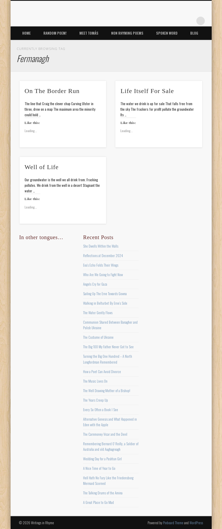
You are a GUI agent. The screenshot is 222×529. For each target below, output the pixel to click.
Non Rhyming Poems (127, 33)
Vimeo (179, 21)
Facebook (146, 21)
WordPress (196, 522)
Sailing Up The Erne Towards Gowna (105, 293)
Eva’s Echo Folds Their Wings (100, 265)
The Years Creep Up (95, 400)
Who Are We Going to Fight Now (103, 274)
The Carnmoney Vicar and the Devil (105, 434)
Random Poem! (55, 33)
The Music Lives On (95, 381)
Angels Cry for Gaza (95, 284)
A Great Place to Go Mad (98, 502)
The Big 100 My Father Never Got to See (108, 346)
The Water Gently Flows (97, 312)
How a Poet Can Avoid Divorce (102, 371)
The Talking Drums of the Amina (103, 492)
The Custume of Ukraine (98, 337)
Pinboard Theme (173, 522)
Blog (194, 33)
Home (26, 33)
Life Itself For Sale (147, 90)
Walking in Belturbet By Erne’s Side (105, 303)
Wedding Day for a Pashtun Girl (102, 458)
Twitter (157, 21)
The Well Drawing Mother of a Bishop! (106, 390)
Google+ (189, 21)
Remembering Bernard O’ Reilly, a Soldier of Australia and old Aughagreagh (110, 446)
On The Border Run (52, 90)
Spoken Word (167, 33)
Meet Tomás (88, 33)
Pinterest (168, 21)
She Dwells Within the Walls (100, 246)
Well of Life (42, 167)
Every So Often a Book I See (100, 409)
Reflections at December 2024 (103, 255)
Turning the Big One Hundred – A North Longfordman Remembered (107, 359)
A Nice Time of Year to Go (99, 468)
